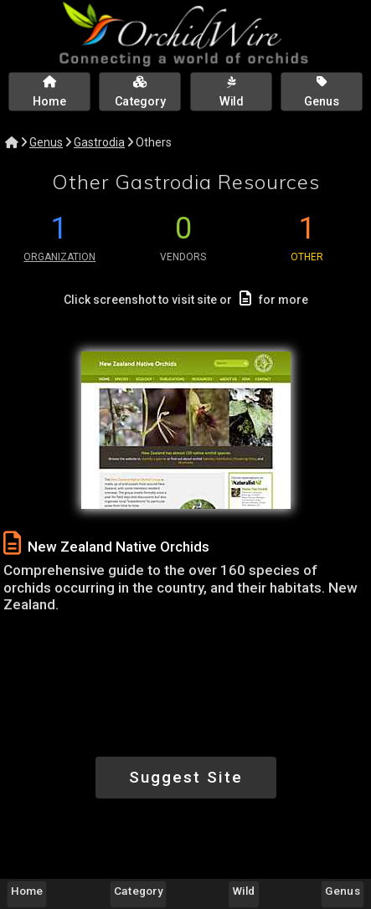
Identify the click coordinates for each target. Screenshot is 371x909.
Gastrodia (99, 142)
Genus (46, 142)
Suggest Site (186, 777)
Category (138, 890)
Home (27, 890)
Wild (244, 890)
